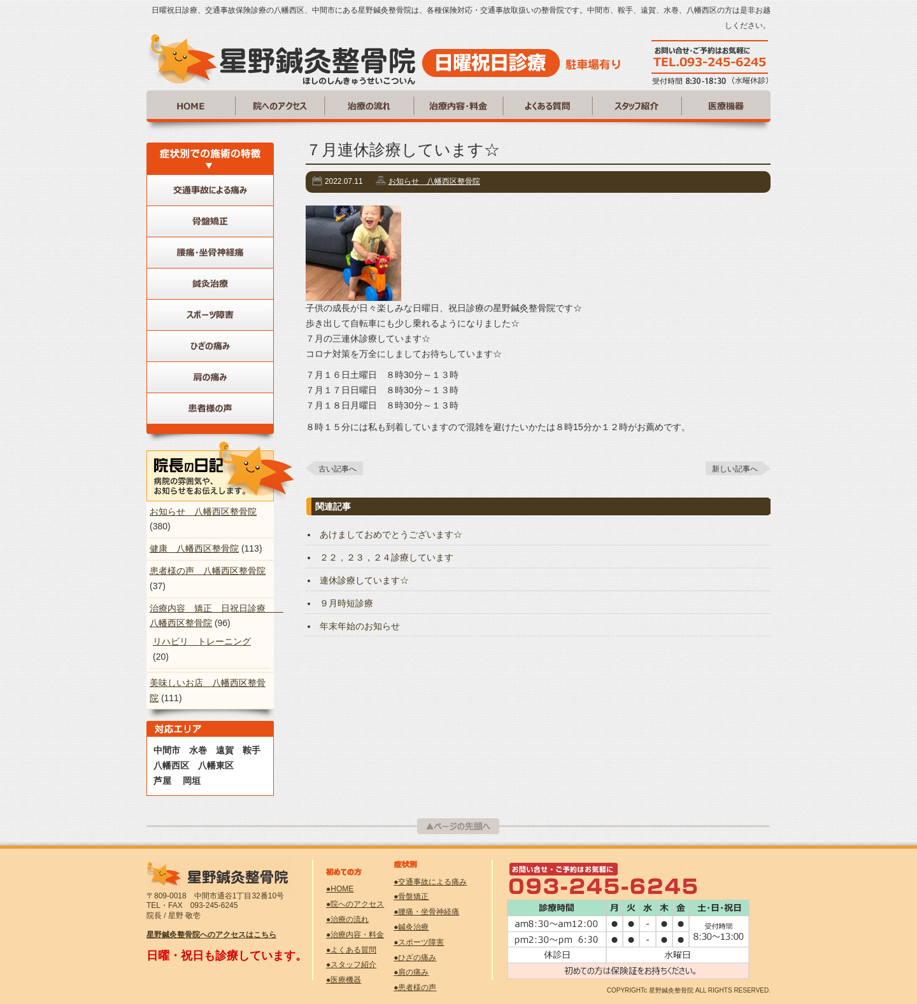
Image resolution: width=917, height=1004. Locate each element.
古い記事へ (337, 468)
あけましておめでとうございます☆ (391, 534)
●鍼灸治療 (411, 927)
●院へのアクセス (355, 904)
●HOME (339, 888)
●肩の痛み (411, 972)
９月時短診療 (346, 603)
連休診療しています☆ (364, 580)
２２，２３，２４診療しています (386, 557)
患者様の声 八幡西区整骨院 (208, 571)
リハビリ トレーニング (202, 641)
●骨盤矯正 (411, 896)
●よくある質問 (351, 949)
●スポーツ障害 (419, 942)
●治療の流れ (347, 919)
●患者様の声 (415, 987)
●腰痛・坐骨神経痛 (426, 911)
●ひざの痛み (415, 957)
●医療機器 (343, 979)
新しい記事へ (735, 468)
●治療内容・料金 (355, 934)
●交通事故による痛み (430, 881)
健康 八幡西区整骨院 (194, 548)
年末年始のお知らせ (360, 626)
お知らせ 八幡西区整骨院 (434, 181)
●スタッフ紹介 (351, 964)
